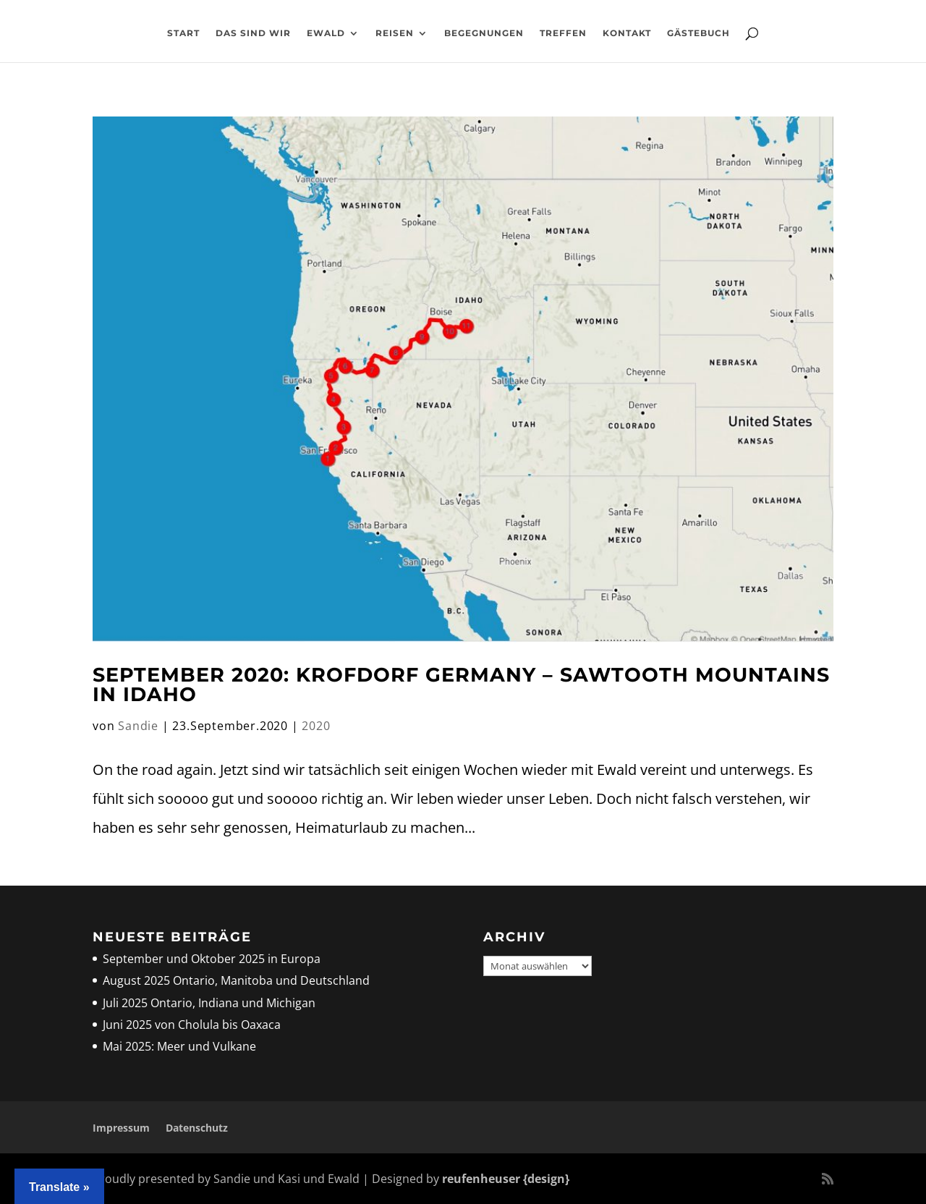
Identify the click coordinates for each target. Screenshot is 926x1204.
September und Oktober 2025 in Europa (211, 959)
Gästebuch (698, 33)
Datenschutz (197, 1128)
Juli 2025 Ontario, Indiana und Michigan (209, 1003)
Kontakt (627, 33)
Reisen (394, 33)
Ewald (326, 33)
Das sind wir (253, 33)
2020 (316, 726)
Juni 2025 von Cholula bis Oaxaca (192, 1025)
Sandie (138, 726)
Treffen (563, 33)
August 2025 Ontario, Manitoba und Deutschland (236, 980)
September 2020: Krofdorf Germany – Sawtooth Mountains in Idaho (461, 684)
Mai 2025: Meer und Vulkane (179, 1046)
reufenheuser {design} (505, 1179)
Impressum (121, 1128)
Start (183, 33)
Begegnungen (484, 33)
